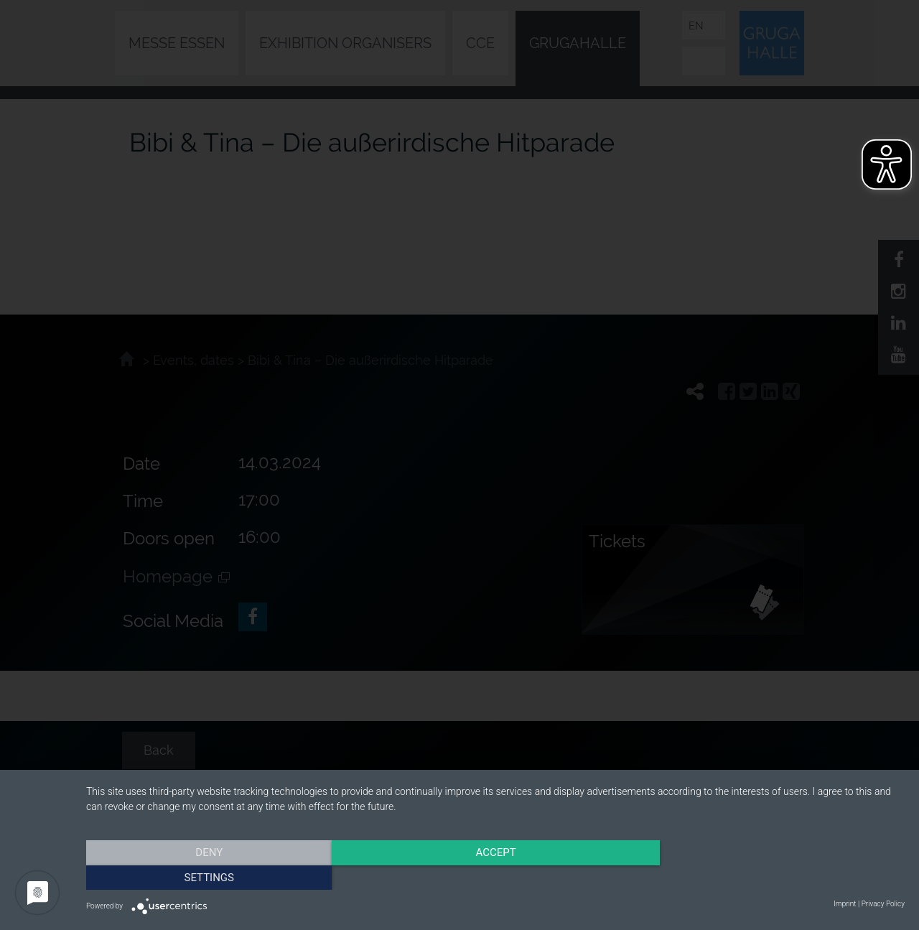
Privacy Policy (883, 904)
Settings (782, 876)
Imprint (845, 904)
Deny (209, 876)
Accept (495, 876)
